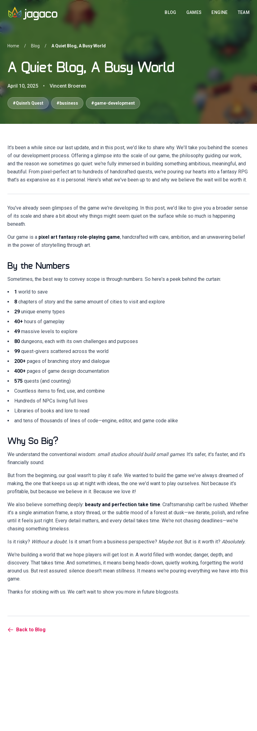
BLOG (170, 12)
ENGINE (219, 12)
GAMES (194, 12)
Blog (35, 45)
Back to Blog (26, 630)
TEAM (244, 12)
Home (13, 45)
